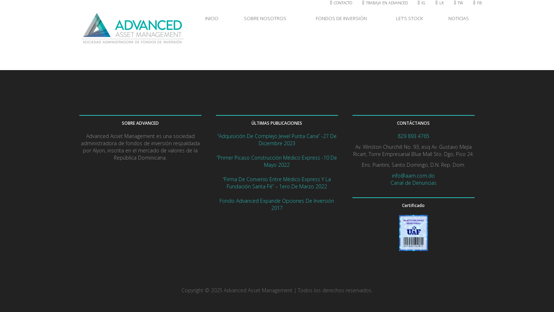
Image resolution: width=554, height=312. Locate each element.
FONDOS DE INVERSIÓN (343, 18)
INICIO (211, 18)
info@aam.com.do (413, 175)
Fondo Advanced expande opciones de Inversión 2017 (277, 204)
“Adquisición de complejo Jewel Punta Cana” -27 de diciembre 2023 (277, 140)
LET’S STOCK (409, 18)
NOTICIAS (458, 18)
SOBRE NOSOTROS (267, 18)
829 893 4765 (413, 136)
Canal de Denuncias (414, 182)
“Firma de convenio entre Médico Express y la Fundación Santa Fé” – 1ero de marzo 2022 (277, 183)
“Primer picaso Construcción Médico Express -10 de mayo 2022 (277, 161)
